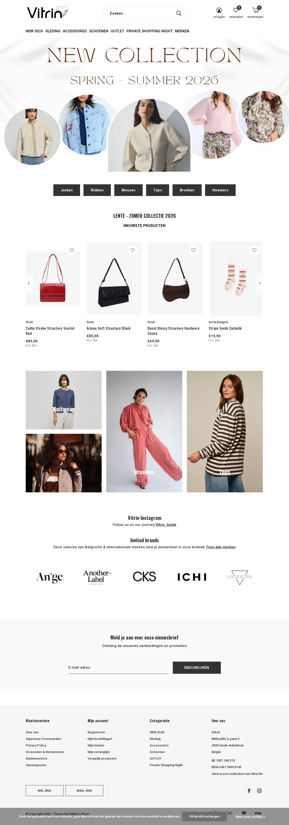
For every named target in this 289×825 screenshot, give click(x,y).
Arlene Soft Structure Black (108, 328)
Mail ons (84, 790)
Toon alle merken (221, 547)
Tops (157, 190)
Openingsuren (36, 765)
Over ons (32, 732)
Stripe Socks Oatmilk (225, 328)
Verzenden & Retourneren (45, 752)
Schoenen (98, 31)
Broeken (187, 190)
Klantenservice (36, 758)
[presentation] (29, 283)
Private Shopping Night (149, 31)
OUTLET (117, 31)
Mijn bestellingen (100, 739)
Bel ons (44, 790)
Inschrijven (196, 667)
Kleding (53, 31)
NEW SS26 (34, 31)
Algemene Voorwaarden (43, 739)
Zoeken (179, 13)
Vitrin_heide (166, 525)
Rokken (97, 190)
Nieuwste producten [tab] (144, 225)
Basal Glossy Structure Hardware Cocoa (173, 330)
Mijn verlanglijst (99, 752)
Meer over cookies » (250, 816)
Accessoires (75, 31)
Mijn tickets (96, 745)
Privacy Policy (36, 745)
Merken (182, 31)
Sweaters (220, 190)
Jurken (67, 190)
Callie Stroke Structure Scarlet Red (50, 330)
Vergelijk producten (102, 758)
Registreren (96, 732)
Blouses (128, 190)
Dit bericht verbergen (205, 816)
